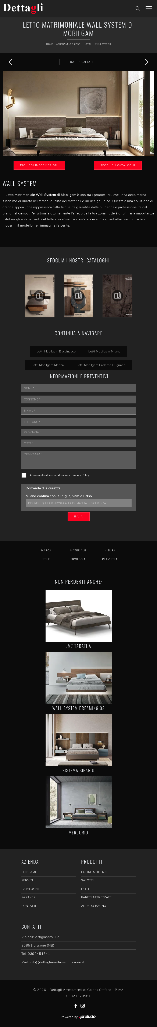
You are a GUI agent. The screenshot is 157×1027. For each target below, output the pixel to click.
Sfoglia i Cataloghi (117, 165)
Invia (78, 516)
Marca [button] (46, 550)
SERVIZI (27, 880)
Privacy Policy (80, 475)
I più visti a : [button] (109, 559)
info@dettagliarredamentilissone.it (57, 962)
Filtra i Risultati (78, 62)
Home (49, 44)
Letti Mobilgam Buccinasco (56, 351)
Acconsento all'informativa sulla (60, 475)
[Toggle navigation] (148, 8)
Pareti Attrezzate (96, 897)
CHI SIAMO (29, 872)
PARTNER (28, 897)
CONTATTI (28, 906)
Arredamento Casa (68, 44)
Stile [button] (46, 559)
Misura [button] (109, 550)
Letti (88, 44)
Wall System (103, 44)
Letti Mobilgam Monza (48, 365)
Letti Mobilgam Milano (104, 351)
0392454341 (39, 953)
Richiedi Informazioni (39, 165)
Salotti (87, 880)
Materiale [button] (78, 550)
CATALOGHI (30, 889)
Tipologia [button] (78, 559)
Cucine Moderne (94, 872)
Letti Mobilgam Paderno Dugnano (100, 365)
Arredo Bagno (93, 906)
